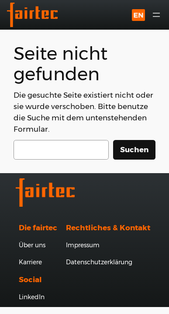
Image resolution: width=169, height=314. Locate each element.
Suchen (134, 149)
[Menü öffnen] (156, 15)
